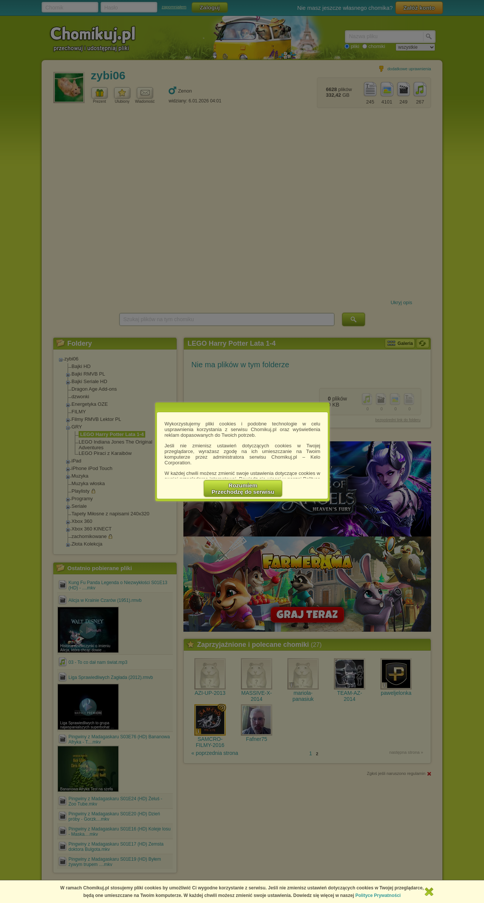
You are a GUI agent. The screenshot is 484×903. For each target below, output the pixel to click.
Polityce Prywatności (378, 895)
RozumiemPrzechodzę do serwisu (243, 488)
